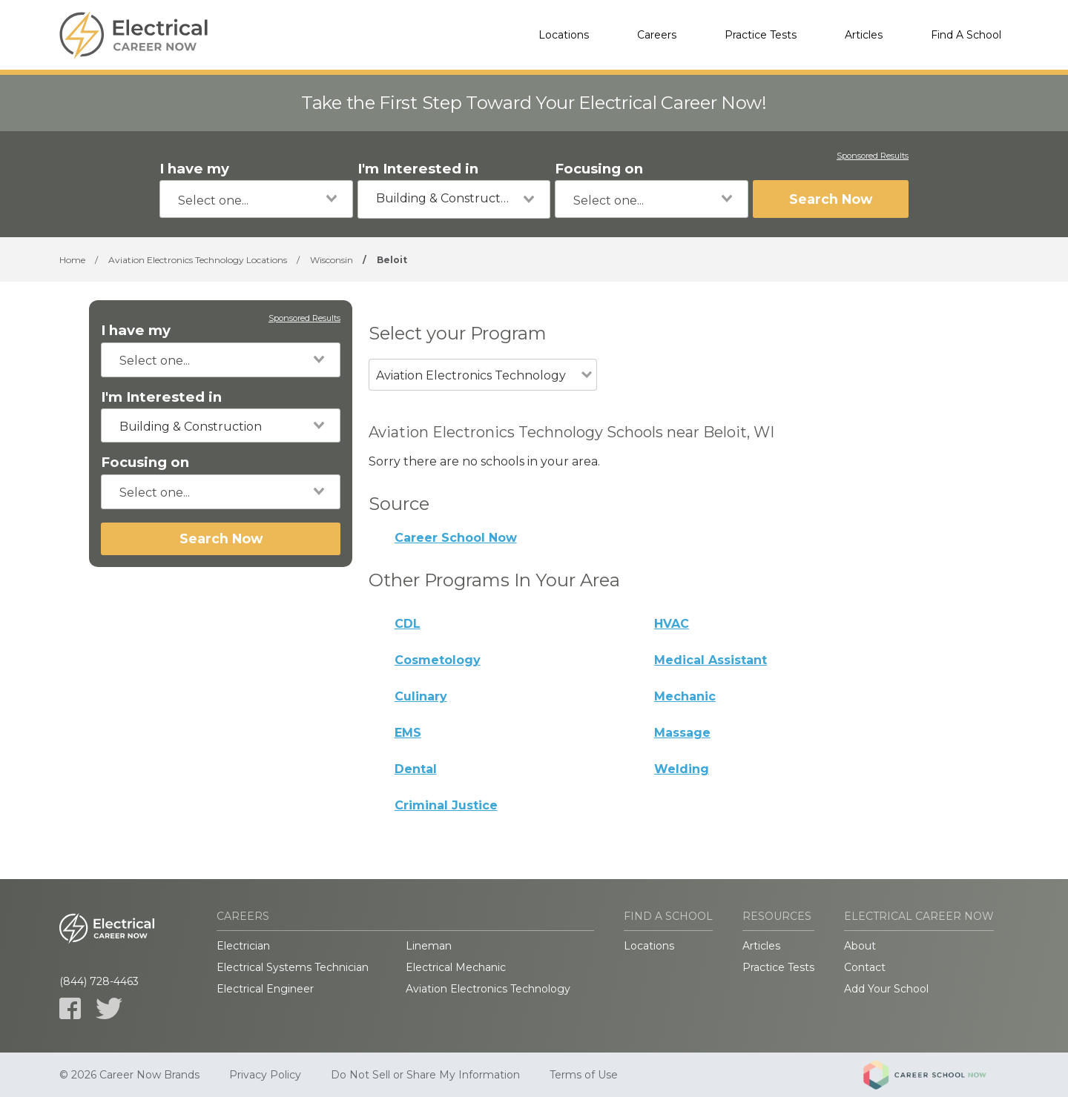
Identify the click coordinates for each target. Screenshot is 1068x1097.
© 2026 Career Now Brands (129, 1074)
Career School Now (456, 538)
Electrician (243, 945)
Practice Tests (761, 35)
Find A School (966, 35)
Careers (656, 35)
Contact (865, 967)
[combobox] (256, 199)
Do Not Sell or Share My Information (425, 1074)
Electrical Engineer (265, 988)
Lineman (429, 945)
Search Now (830, 199)
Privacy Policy (265, 1074)
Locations (563, 35)
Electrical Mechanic (456, 967)
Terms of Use (584, 1074)
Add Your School (886, 988)
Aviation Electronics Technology (488, 988)
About (860, 945)
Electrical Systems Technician (293, 967)
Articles (864, 35)
